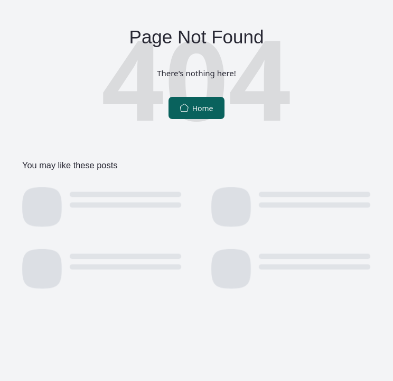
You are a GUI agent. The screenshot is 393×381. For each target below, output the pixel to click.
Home (196, 108)
